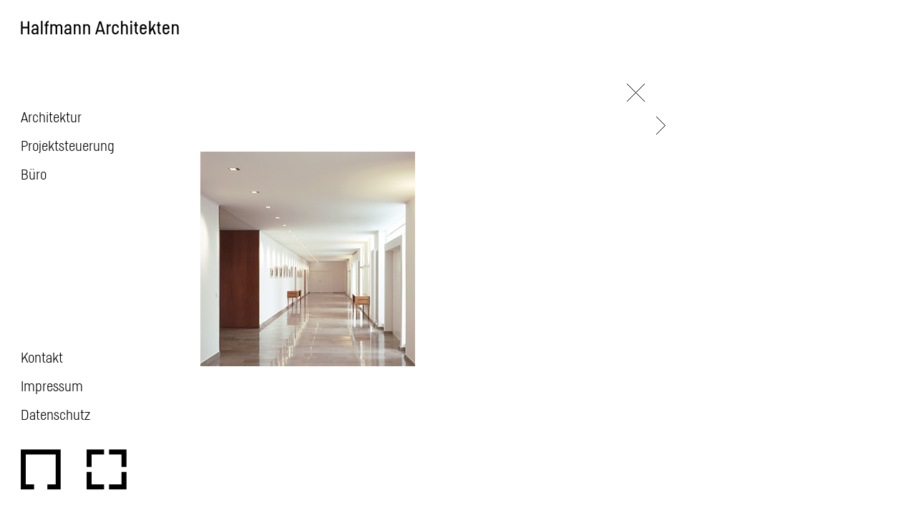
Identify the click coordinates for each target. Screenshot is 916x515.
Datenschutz (55, 414)
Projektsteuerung (67, 145)
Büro (34, 173)
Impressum (52, 385)
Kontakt (42, 357)
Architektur (51, 116)
